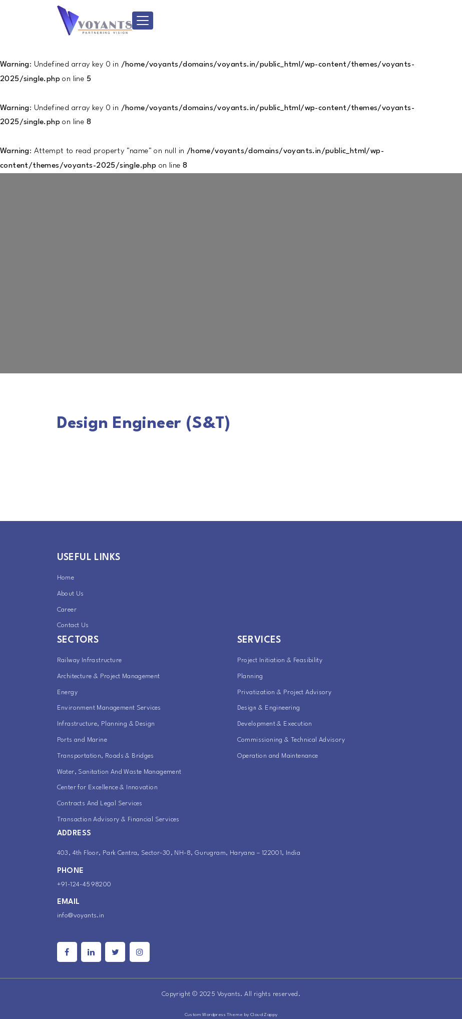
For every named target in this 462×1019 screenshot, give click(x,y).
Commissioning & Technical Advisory (291, 740)
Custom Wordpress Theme (214, 1014)
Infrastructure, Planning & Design (106, 724)
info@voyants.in (81, 915)
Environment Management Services (109, 708)
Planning (250, 676)
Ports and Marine (82, 740)
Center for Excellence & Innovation (107, 787)
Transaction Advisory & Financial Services (118, 819)
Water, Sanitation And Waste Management (119, 772)
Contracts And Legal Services (100, 803)
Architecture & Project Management (108, 676)
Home (66, 578)
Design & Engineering (268, 708)
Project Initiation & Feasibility (280, 660)
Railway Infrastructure (89, 660)
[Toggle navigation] (142, 21)
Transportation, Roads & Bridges (105, 756)
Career (67, 610)
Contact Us (73, 625)
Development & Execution (274, 724)
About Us (70, 594)
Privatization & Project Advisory (284, 692)
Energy (67, 692)
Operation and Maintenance (277, 756)
